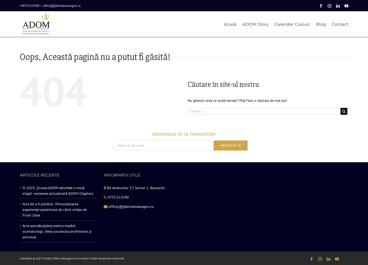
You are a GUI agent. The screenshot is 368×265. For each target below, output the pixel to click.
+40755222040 (29, 6)
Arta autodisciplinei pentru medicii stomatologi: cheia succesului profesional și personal (57, 234)
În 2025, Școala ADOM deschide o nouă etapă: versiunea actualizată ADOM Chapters (58, 193)
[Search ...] (264, 114)
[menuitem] (233, 24)
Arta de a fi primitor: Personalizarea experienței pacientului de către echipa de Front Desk (55, 212)
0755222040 (118, 200)
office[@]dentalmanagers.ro (62, 6)
